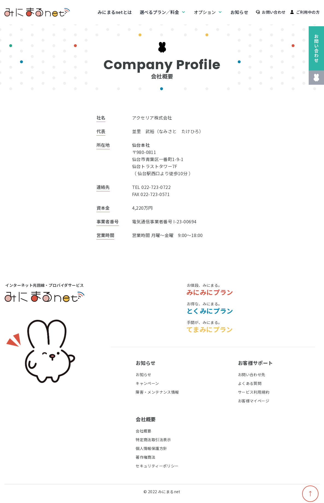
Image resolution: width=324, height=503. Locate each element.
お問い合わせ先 (251, 374)
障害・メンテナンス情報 (157, 392)
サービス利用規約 (253, 392)
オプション (208, 12)
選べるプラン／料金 (163, 12)
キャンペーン (147, 383)
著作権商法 (145, 457)
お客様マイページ (253, 400)
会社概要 (143, 431)
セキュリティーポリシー (157, 466)
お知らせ (239, 12)
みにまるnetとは (115, 12)
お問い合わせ (270, 12)
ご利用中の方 (305, 12)
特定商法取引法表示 (153, 439)
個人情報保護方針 (151, 448)
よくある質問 (249, 383)
